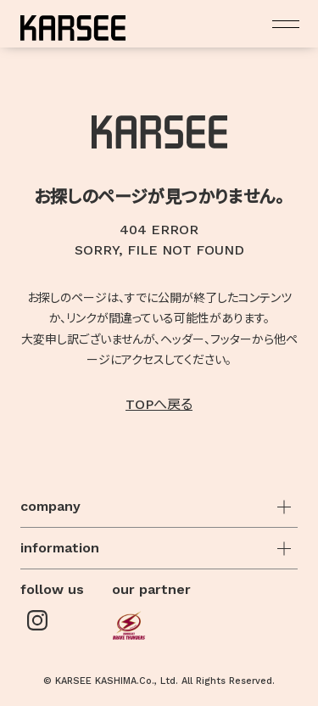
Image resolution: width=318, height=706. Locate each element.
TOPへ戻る (159, 404)
